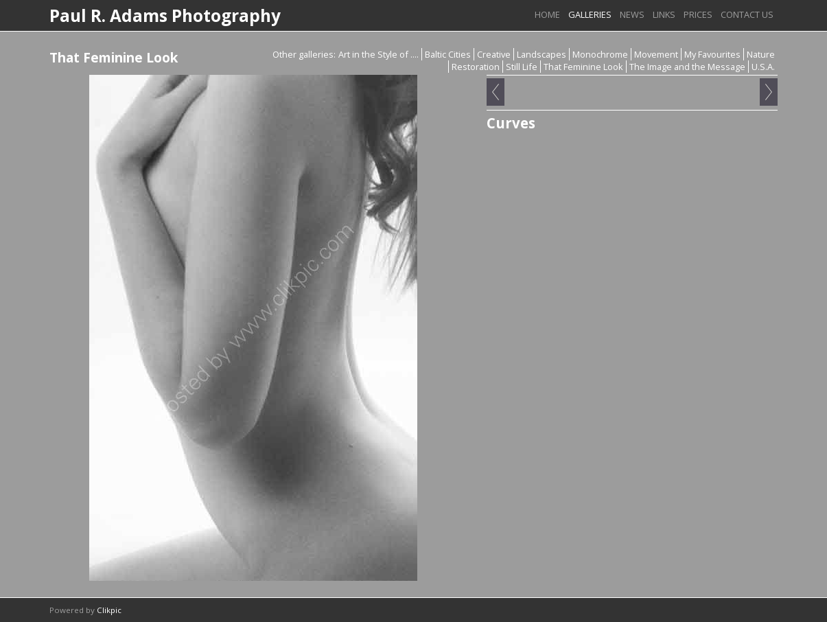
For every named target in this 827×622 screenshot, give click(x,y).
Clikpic (109, 610)
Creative (494, 54)
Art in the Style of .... (378, 54)
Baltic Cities (448, 54)
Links (664, 14)
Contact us (747, 14)
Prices (698, 14)
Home (547, 14)
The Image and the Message (687, 66)
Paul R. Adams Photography (165, 15)
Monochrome (600, 54)
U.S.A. (763, 66)
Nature (761, 54)
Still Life (521, 66)
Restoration (476, 66)
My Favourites (712, 54)
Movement (656, 54)
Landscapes (541, 54)
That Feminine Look (583, 66)
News (632, 14)
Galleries (589, 14)
